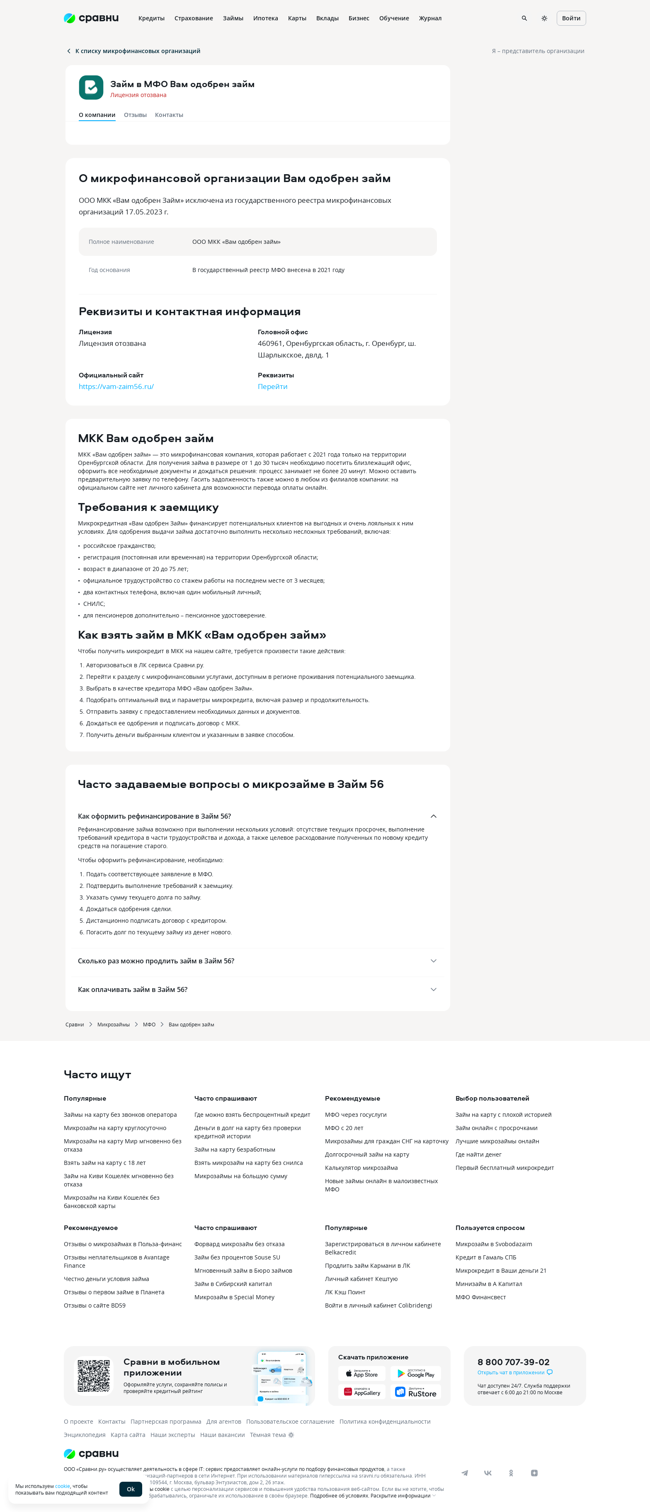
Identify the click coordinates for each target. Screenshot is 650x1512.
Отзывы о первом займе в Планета (114, 1292)
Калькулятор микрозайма (361, 1168)
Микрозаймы (113, 1024)
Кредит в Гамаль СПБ (486, 1257)
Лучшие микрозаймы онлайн (497, 1141)
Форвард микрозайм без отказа (239, 1244)
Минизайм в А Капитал (489, 1284)
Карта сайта (128, 1435)
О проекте (78, 1421)
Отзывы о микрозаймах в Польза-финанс (123, 1244)
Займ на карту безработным (234, 1149)
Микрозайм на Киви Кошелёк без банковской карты (112, 1202)
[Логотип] (255, 1454)
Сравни (74, 1024)
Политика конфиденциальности (385, 1421)
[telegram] (465, 1473)
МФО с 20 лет (344, 1128)
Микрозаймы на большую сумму (240, 1176)
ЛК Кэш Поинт (345, 1292)
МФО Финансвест (481, 1297)
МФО (149, 1024)
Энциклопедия (85, 1435)
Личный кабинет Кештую (361, 1279)
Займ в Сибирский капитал (233, 1284)
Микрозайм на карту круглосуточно (115, 1128)
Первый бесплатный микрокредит (505, 1168)
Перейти (273, 386)
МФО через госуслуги (356, 1114)
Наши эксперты (172, 1435)
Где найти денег (479, 1154)
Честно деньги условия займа (106, 1279)
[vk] (488, 1473)
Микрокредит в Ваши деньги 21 (501, 1270)
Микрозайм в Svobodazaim (494, 1244)
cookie (62, 1486)
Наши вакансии (222, 1435)
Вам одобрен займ (191, 1024)
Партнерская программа (166, 1421)
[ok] (511, 1473)
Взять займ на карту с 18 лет (105, 1163)
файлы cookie (153, 1488)
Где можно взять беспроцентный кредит (252, 1114)
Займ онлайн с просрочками (497, 1128)
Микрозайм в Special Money (234, 1297)
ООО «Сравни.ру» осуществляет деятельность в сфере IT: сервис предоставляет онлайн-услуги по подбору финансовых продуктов (224, 1469)
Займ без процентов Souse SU (237, 1257)
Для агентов (223, 1421)
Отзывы (135, 115)
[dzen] (534, 1473)
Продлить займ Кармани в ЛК (367, 1265)
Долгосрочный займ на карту (367, 1154)
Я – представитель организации (538, 51)
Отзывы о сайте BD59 (95, 1305)
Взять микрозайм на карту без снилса (248, 1163)
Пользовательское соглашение (290, 1421)
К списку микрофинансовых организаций (133, 51)
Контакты (169, 115)
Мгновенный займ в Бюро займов (243, 1270)
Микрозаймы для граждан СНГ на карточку (387, 1141)
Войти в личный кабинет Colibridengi (378, 1305)
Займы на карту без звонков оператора (120, 1114)
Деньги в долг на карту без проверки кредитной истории (247, 1132)
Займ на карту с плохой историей (504, 1114)
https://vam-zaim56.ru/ (116, 386)
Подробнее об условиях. (339, 1495)
